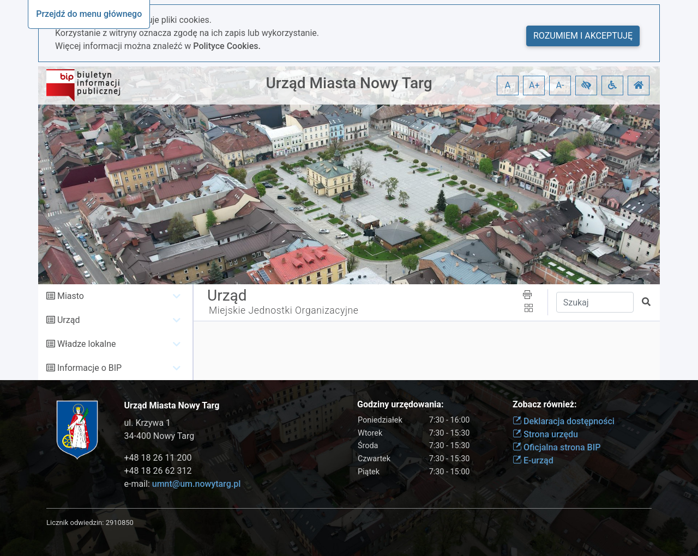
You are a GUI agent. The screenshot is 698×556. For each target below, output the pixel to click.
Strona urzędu (545, 434)
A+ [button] (534, 85)
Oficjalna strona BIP (556, 447)
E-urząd (533, 460)
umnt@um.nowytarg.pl (196, 484)
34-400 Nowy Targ (159, 436)
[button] (586, 85)
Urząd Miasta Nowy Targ (349, 83)
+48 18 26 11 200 (158, 458)
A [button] (507, 85)
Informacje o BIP (89, 368)
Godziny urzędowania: (400, 404)
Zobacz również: (545, 404)
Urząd (68, 320)
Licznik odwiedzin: (75, 522)
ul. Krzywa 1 (147, 423)
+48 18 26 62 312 (158, 471)
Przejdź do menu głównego (89, 14)
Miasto (70, 296)
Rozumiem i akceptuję (583, 35)
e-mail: (182, 484)
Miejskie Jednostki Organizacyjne (284, 310)
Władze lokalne (86, 344)
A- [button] (560, 85)
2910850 (120, 522)
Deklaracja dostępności (564, 421)
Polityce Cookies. (227, 46)
